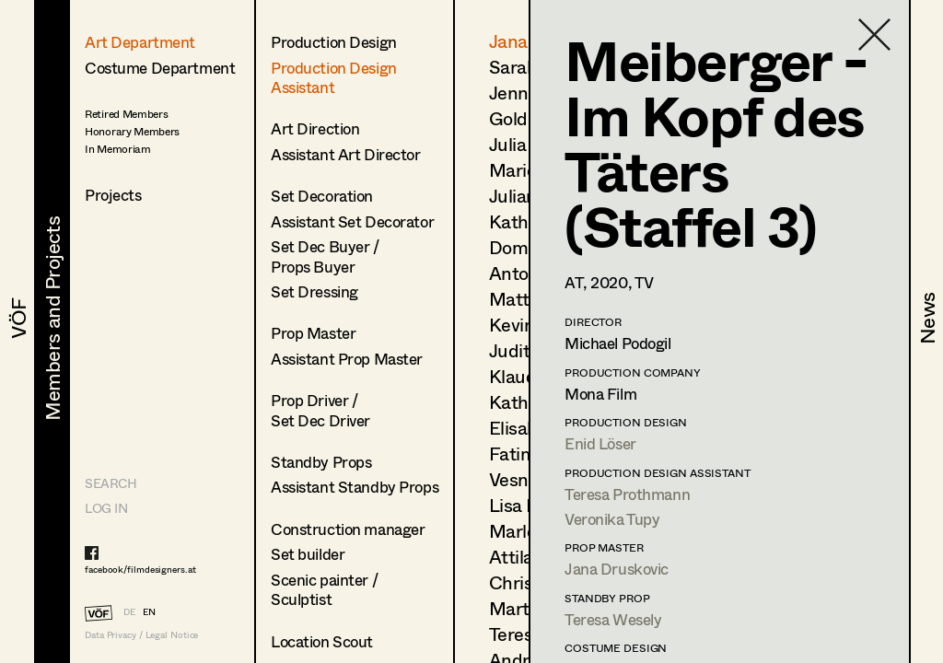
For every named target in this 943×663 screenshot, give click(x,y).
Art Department (140, 41)
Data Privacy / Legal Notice (141, 635)
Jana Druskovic (617, 568)
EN (149, 611)
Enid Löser (600, 443)
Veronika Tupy (612, 518)
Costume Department (160, 67)
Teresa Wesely (613, 619)
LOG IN (106, 508)
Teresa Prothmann (627, 494)
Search (110, 483)
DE (129, 611)
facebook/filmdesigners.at (140, 569)
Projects (113, 194)
